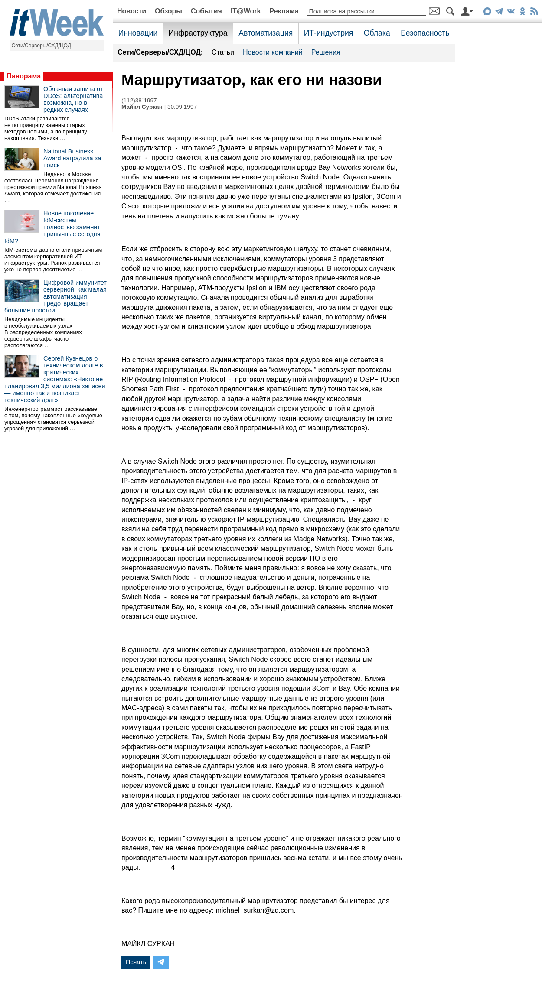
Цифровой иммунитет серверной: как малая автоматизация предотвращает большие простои (55, 296)
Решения (325, 52)
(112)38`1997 (139, 100)
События (206, 11)
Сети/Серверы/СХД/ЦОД (41, 45)
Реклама (283, 11)
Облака (377, 33)
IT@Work (246, 11)
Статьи (223, 52)
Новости (131, 11)
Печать (136, 962)
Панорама (24, 76)
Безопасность (425, 33)
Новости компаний (273, 52)
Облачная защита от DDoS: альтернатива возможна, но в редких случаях (73, 99)
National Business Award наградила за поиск (72, 158)
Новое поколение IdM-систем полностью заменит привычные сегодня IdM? (52, 227)
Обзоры (168, 11)
